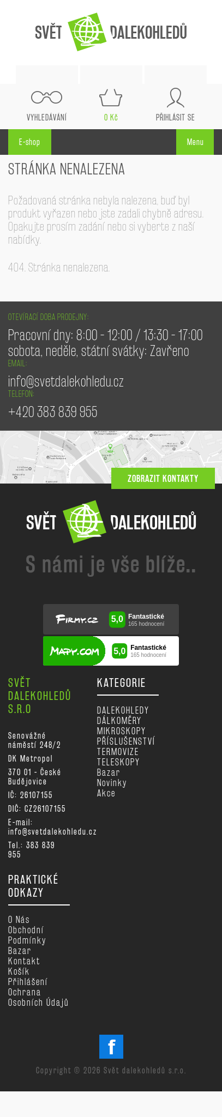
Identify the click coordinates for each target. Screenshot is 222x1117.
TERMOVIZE (118, 751)
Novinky (112, 782)
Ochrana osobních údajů (38, 997)
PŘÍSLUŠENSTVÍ (126, 741)
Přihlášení (28, 981)
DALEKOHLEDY (123, 710)
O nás (19, 919)
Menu (195, 142)
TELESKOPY (118, 762)
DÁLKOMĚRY (119, 720)
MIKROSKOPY (121, 731)
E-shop (29, 142)
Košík (19, 971)
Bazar (109, 772)
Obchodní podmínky (27, 935)
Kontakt (24, 961)
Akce (106, 793)
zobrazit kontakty (163, 478)
